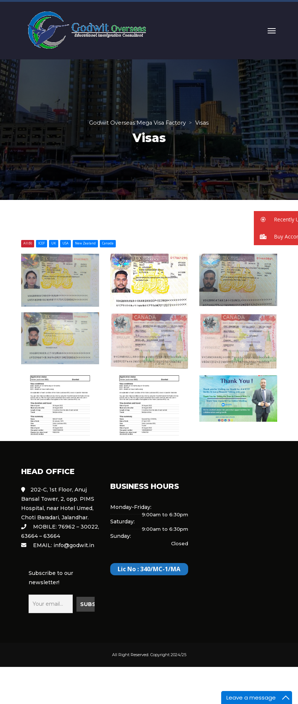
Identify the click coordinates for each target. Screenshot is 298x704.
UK (53, 243)
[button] (276, 219)
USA (65, 243)
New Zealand (85, 243)
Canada (108, 243)
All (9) (27, 243)
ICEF (41, 243)
